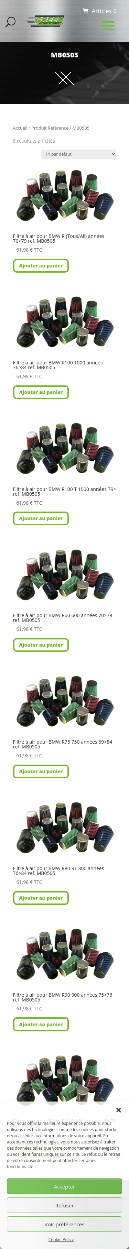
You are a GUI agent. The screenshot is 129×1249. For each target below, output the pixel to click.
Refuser (64, 1205)
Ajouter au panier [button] (41, 265)
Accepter (64, 1186)
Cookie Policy (61, 1239)
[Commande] (78, 154)
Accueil (20, 128)
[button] (118, 1110)
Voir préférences (65, 1224)
